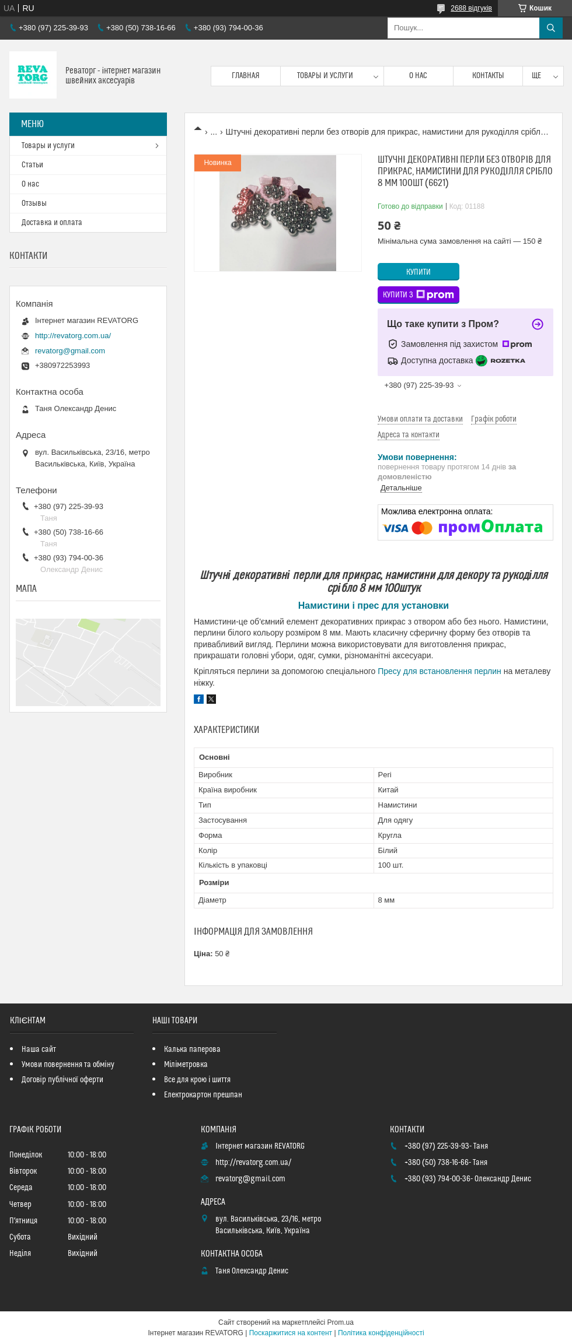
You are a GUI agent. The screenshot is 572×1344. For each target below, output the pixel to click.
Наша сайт (39, 1049)
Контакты (488, 75)
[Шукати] (551, 27)
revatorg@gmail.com (70, 350)
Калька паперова (192, 1049)
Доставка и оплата (52, 222)
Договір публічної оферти (62, 1080)
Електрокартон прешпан (203, 1095)
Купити (418, 272)
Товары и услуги (325, 75)
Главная (246, 75)
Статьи (32, 165)
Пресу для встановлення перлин (439, 671)
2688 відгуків (471, 8)
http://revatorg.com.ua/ (73, 335)
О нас (418, 75)
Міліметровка (186, 1064)
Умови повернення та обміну (68, 1064)
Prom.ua (340, 1322)
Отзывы (34, 203)
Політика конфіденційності (381, 1333)
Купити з (418, 295)
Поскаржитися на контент (290, 1333)
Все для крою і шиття (197, 1080)
